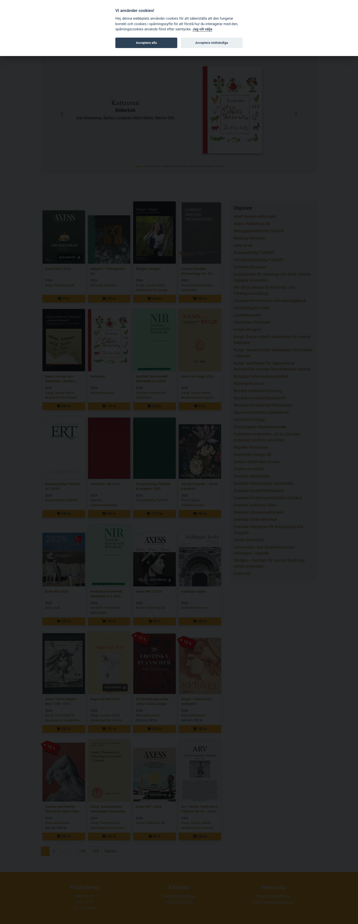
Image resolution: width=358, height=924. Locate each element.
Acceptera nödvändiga (211, 43)
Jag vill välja (202, 29)
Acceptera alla (146, 43)
